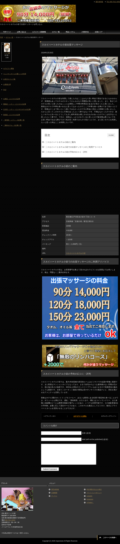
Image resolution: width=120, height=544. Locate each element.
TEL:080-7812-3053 (113, 2)
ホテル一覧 (56, 32)
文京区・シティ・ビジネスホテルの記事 (17, 109)
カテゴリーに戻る (80, 416)
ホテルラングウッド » (108, 416)
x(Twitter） (90, 502)
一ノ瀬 (7, 53)
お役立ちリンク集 (9, 79)
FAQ (4, 90)
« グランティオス (50, 416)
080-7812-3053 (10, 520)
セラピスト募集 (8, 68)
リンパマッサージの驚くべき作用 (14, 74)
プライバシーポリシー (94, 493)
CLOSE (111, 135)
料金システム (70, 32)
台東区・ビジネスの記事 (11, 99)
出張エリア (98, 32)
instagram (90, 499)
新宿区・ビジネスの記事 (11, 115)
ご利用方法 (85, 32)
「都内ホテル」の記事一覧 (12, 125)
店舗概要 (54, 493)
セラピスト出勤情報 (39, 32)
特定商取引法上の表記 (94, 489)
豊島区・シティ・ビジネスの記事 (14, 104)
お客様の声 (7, 84)
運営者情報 (55, 489)
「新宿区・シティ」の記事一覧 (14, 120)
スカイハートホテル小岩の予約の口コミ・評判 (67, 152)
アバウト (54, 496)
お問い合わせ (21, 32)
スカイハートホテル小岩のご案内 (61, 142)
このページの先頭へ (109, 537)
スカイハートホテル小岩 (76, 253)
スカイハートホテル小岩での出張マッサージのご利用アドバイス (74, 147)
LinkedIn (89, 496)
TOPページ (7, 32)
